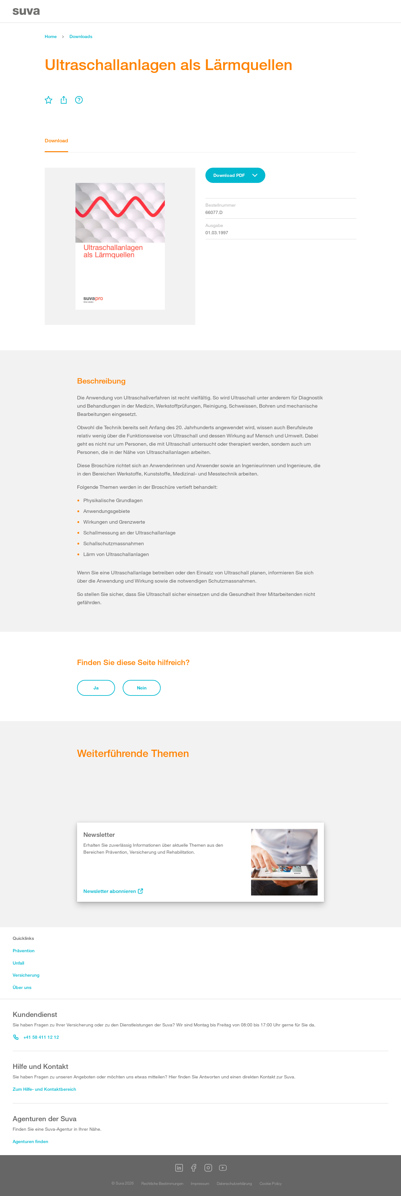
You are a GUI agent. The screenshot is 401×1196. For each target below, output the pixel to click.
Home (51, 36)
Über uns (22, 987)
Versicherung (26, 975)
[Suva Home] (27, 11)
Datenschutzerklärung (234, 1183)
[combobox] (235, 175)
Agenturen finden (30, 1141)
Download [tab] (56, 141)
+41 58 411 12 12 (36, 1037)
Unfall (18, 963)
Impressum (200, 1183)
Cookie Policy (271, 1183)
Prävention (24, 950)
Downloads (80, 36)
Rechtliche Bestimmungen (162, 1183)
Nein (141, 687)
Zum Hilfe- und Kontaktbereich (44, 1089)
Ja (96, 687)
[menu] (48, 100)
